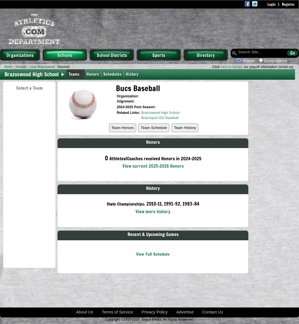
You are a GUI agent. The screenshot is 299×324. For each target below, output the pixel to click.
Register (288, 4)
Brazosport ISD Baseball (160, 118)
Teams (74, 74)
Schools (65, 55)
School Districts (112, 55)
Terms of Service (117, 312)
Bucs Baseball (138, 88)
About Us (84, 312)
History (133, 74)
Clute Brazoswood (42, 66)
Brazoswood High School (160, 113)
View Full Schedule (152, 254)
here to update (232, 67)
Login (271, 4)
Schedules (112, 74)
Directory (206, 55)
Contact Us (212, 312)
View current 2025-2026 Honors (153, 165)
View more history (153, 211)
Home (8, 66)
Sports (158, 55)
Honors (93, 74)
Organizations (20, 55)
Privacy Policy (154, 312)
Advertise (185, 312)
